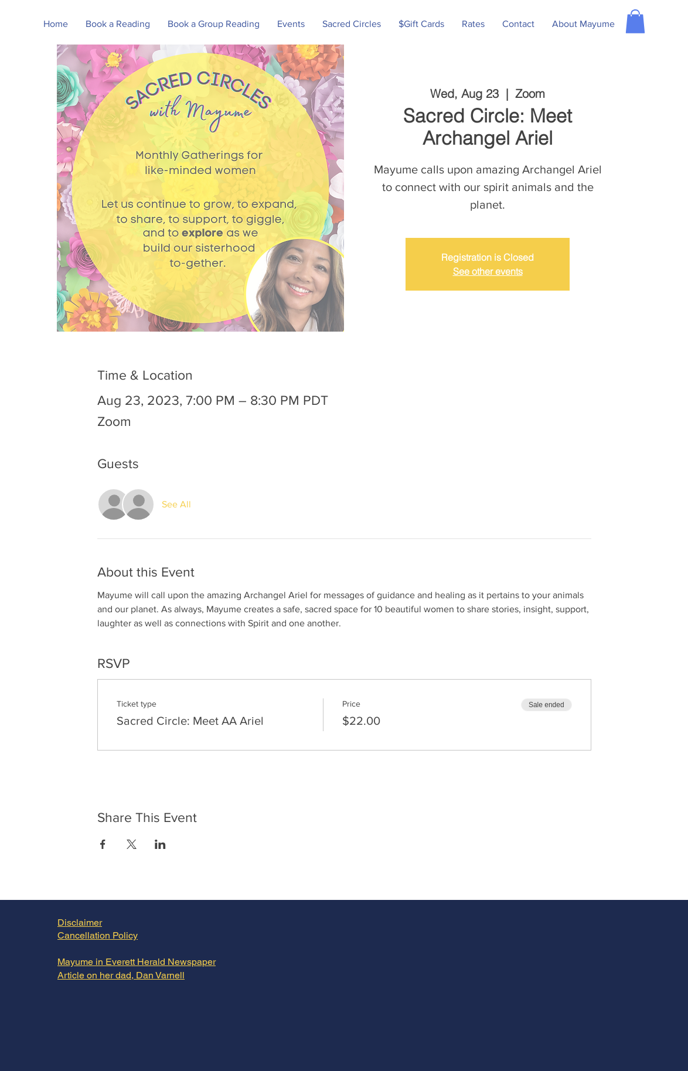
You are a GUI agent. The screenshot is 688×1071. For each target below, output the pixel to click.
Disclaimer (79, 922)
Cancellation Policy (97, 935)
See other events (488, 271)
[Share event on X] (131, 844)
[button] (635, 21)
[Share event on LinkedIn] (160, 844)
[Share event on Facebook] (102, 844)
